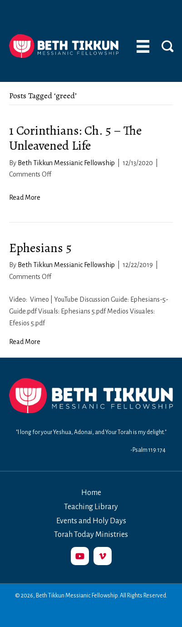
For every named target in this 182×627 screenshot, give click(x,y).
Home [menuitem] (91, 493)
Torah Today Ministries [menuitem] (91, 535)
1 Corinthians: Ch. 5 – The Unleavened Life (75, 138)
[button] (80, 556)
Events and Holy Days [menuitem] (91, 521)
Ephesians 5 (40, 248)
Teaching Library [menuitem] (91, 507)
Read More (24, 197)
